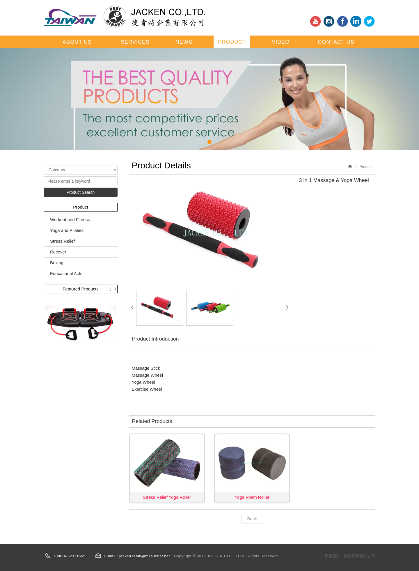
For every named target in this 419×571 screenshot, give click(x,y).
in (328, 21)
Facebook (342, 21)
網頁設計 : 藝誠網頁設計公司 (350, 556)
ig (355, 21)
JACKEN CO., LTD (124, 16)
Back (252, 518)
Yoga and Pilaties (67, 230)
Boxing (56, 262)
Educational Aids (66, 273)
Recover (58, 251)
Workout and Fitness (70, 219)
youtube (315, 21)
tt (369, 21)
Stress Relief (62, 241)
